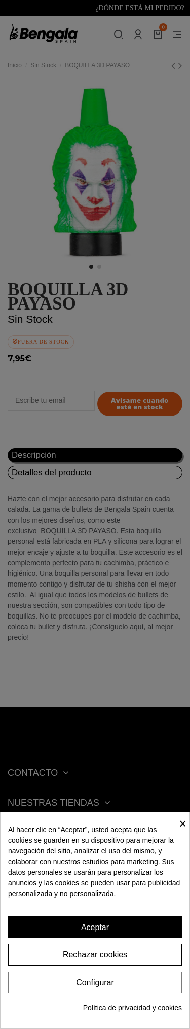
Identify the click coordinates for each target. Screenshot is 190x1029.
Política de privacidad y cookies (132, 1008)
